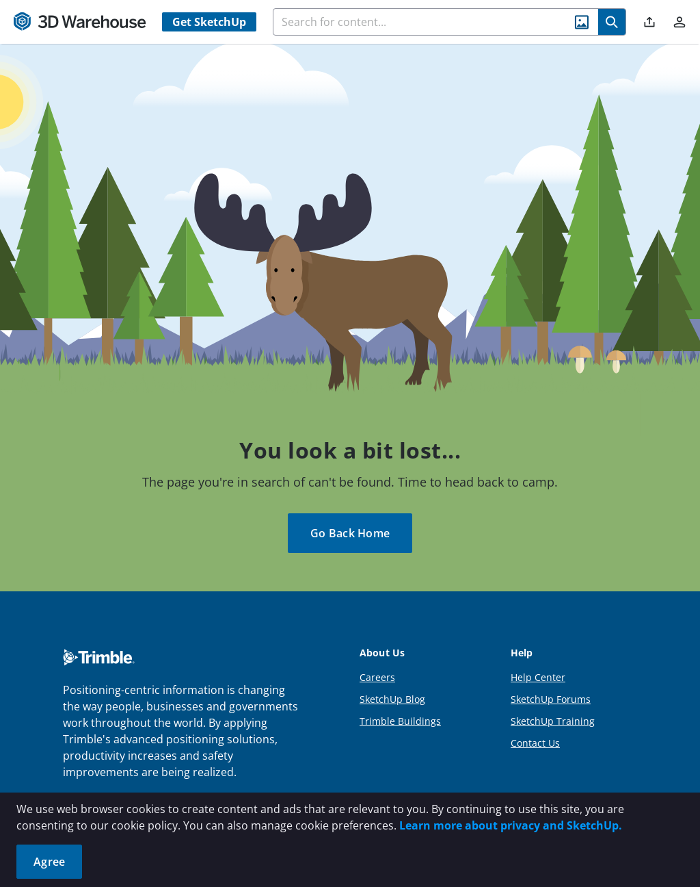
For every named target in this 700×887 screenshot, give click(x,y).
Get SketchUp (209, 21)
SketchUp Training (553, 721)
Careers (377, 677)
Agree (49, 861)
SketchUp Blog (392, 699)
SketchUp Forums (551, 699)
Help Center (538, 677)
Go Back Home (350, 533)
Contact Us (535, 742)
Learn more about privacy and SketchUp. (510, 825)
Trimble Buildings (400, 721)
